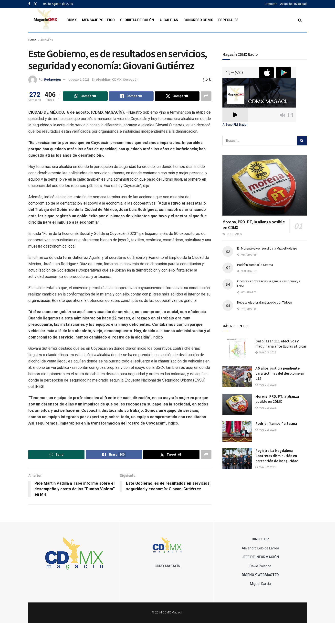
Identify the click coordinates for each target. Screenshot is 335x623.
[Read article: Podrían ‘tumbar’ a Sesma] (237, 431)
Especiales (228, 20)
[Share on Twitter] (177, 96)
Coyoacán (130, 79)
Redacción (52, 79)
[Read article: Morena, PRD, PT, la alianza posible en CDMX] (264, 185)
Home (32, 40)
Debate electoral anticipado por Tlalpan (264, 302)
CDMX (71, 20)
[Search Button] (300, 20)
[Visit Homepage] (45, 20)
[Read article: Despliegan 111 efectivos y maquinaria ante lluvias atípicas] (237, 349)
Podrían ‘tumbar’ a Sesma (255, 264)
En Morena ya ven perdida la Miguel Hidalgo (267, 248)
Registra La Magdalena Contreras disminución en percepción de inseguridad (276, 455)
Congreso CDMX (198, 20)
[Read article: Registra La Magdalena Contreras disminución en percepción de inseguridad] (237, 458)
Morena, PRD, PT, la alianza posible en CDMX (253, 224)
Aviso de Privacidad (293, 4)
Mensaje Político (98, 20)
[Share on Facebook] (131, 96)
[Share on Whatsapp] (85, 96)
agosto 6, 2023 (79, 79)
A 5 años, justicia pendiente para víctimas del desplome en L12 (279, 373)
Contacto (271, 4)
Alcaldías (168, 20)
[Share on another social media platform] (206, 96)
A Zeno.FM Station (235, 124)
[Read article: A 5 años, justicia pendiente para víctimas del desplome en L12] (237, 376)
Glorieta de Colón (137, 20)
